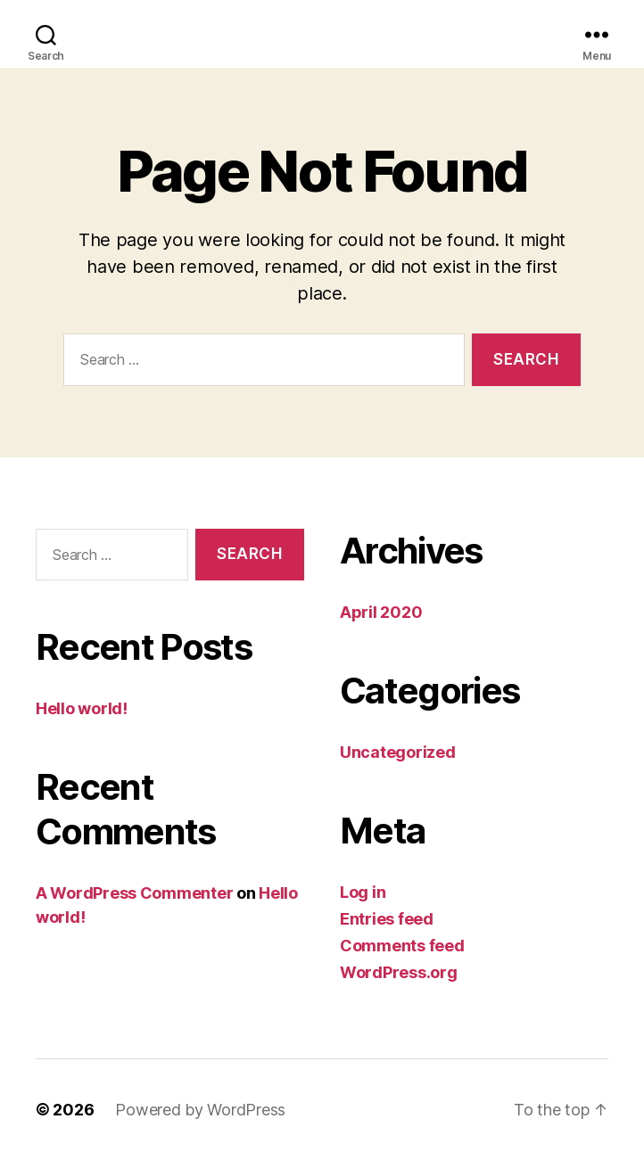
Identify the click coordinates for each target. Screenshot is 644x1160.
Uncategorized (398, 752)
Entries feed (386, 918)
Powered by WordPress (200, 1109)
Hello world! (82, 708)
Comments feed (402, 945)
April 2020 (381, 612)
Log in (362, 892)
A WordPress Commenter (134, 893)
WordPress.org (399, 972)
